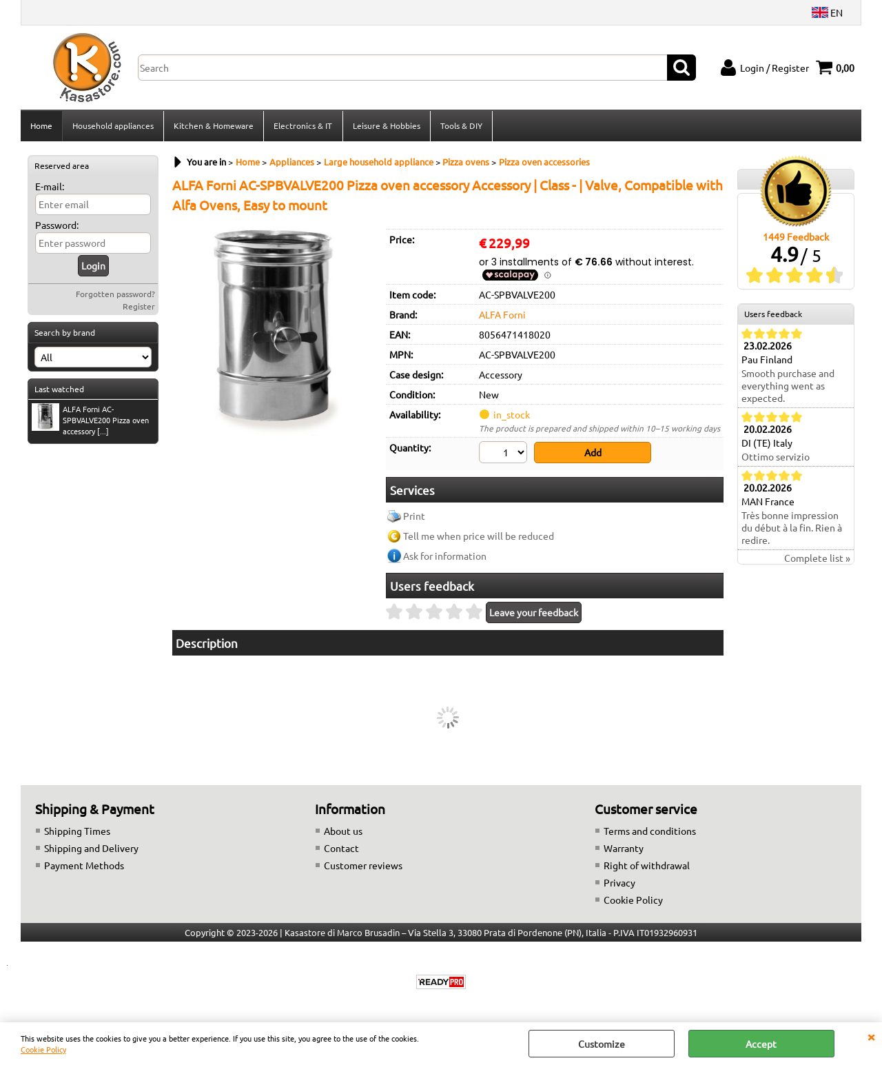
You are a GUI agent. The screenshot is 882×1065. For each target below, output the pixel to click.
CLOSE (871, 1036)
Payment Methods (84, 866)
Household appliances (113, 126)
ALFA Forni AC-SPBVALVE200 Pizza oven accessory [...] (90, 421)
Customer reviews (363, 866)
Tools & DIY (461, 126)
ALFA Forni (502, 316)
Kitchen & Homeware (214, 126)
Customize (601, 1043)
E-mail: (49, 187)
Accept (761, 1043)
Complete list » (817, 559)
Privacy (619, 883)
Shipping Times (77, 831)
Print (414, 517)
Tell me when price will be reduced (478, 537)
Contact (341, 848)
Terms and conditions (650, 831)
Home (41, 126)
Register (139, 307)
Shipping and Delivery (91, 848)
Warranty (624, 848)
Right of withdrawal (647, 866)
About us (343, 831)
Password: (57, 226)
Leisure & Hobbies (386, 126)
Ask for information (444, 557)
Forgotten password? (115, 295)
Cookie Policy (43, 1049)
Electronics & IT (303, 126)
